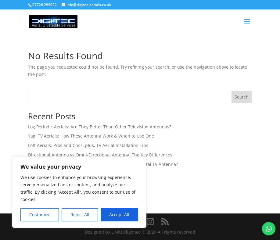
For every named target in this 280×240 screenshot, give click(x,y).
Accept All (119, 214)
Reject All (79, 214)
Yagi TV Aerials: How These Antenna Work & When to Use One (91, 136)
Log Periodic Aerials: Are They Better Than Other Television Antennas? (99, 127)
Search (242, 97)
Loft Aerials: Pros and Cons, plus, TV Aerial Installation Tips (88, 145)
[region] (79, 192)
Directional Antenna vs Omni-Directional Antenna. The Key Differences (100, 155)
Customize (40, 214)
